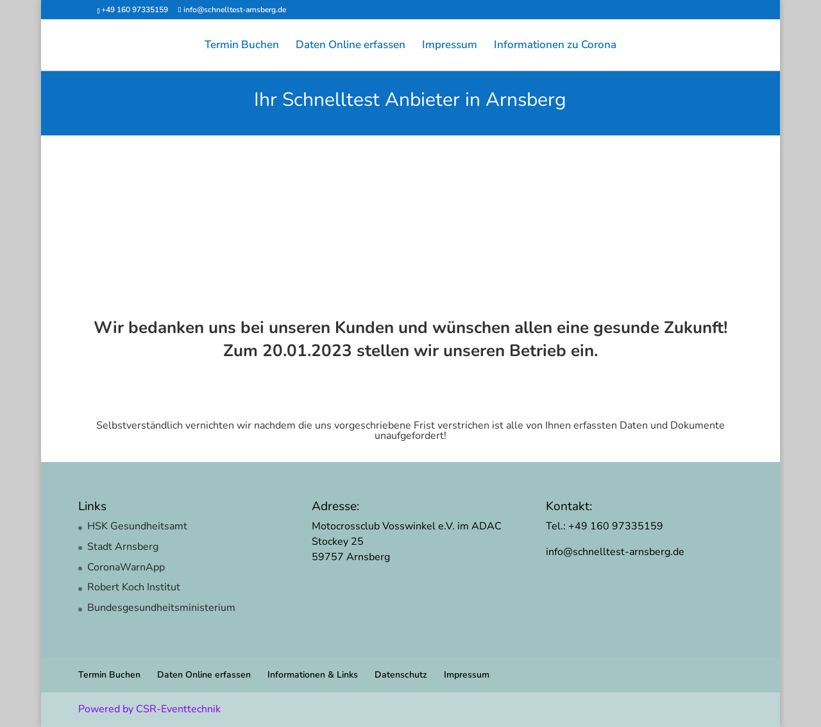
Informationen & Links (312, 675)
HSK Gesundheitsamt (137, 526)
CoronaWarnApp (126, 567)
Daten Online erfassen (350, 46)
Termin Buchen (242, 46)
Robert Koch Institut (133, 587)
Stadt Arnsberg (122, 547)
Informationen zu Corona (555, 46)
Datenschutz (401, 675)
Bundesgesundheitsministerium (161, 608)
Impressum (449, 46)
